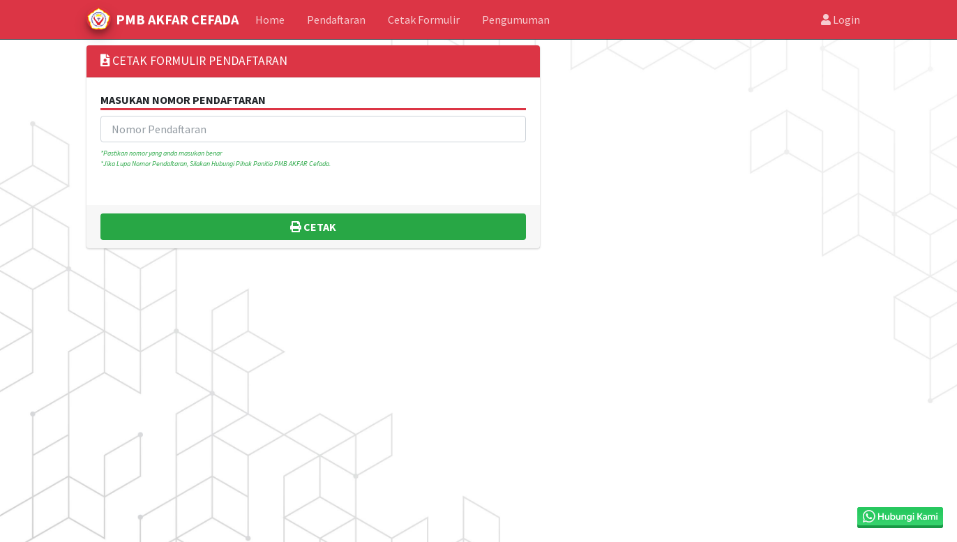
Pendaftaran (336, 20)
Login (840, 20)
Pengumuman (516, 20)
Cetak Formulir (424, 20)
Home (270, 20)
